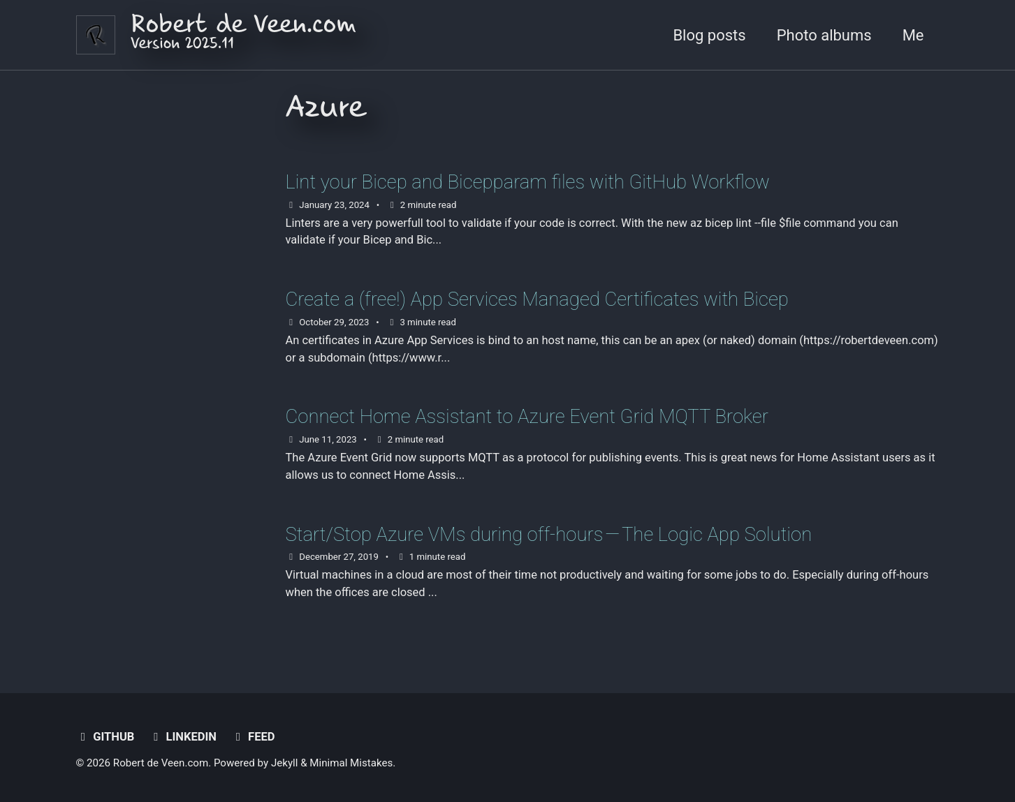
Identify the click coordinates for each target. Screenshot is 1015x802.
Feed (253, 736)
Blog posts (709, 35)
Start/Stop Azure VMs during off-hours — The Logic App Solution (549, 534)
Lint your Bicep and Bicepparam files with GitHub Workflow (528, 181)
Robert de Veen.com (243, 35)
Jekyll (284, 763)
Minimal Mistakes (351, 763)
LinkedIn (183, 736)
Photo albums (824, 35)
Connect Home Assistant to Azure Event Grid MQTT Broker (527, 416)
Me (913, 35)
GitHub (105, 736)
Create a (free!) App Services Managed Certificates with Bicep (537, 299)
